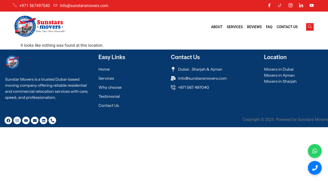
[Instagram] (290, 6)
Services (236, 27)
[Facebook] (269, 6)
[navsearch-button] (310, 27)
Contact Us (287, 27)
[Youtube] (311, 6)
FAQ (269, 27)
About (217, 27)
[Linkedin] (301, 6)
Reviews (255, 27)
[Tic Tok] (280, 6)
